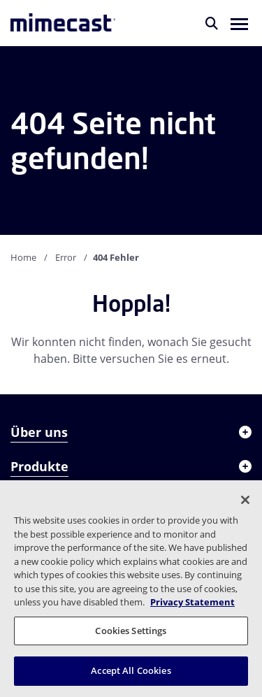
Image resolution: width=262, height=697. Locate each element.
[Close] (245, 499)
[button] (239, 23)
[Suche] (211, 23)
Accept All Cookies (130, 670)
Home (23, 257)
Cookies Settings (130, 630)
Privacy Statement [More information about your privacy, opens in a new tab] (192, 602)
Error (65, 257)
